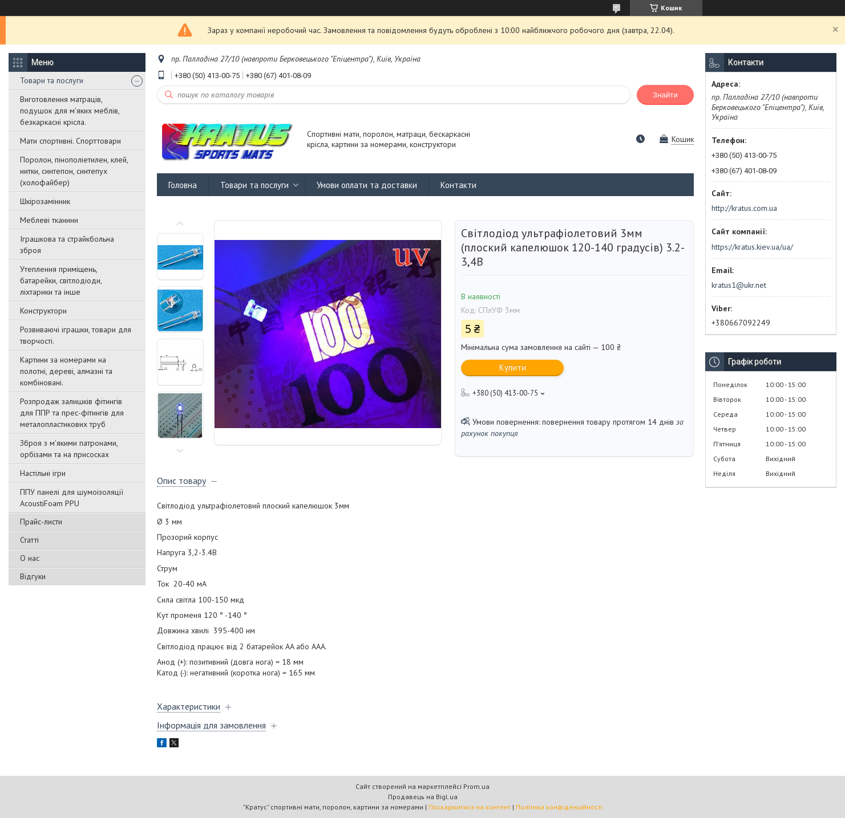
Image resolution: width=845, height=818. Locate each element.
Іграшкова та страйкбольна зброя (67, 244)
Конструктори (43, 311)
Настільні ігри (43, 473)
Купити (512, 367)
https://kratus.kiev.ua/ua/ (752, 247)
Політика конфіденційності (559, 807)
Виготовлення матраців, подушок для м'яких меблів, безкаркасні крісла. (69, 110)
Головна (182, 185)
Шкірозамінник (45, 201)
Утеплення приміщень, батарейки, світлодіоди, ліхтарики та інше (61, 280)
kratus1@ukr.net (738, 285)
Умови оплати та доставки (367, 185)
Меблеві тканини (49, 220)
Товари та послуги (51, 80)
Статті (29, 540)
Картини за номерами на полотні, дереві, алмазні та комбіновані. (66, 371)
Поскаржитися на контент (469, 807)
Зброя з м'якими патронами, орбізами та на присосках (69, 448)
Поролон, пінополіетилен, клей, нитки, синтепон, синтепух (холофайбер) (74, 171)
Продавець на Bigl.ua (423, 796)
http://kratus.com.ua (744, 208)
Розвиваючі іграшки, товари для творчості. (75, 335)
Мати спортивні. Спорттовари (70, 141)
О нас (29, 558)
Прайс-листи (41, 521)
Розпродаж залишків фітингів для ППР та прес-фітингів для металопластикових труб (72, 412)
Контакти (458, 185)
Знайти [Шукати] (665, 95)
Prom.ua (476, 786)
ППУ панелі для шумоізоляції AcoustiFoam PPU (71, 497)
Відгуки (33, 576)
